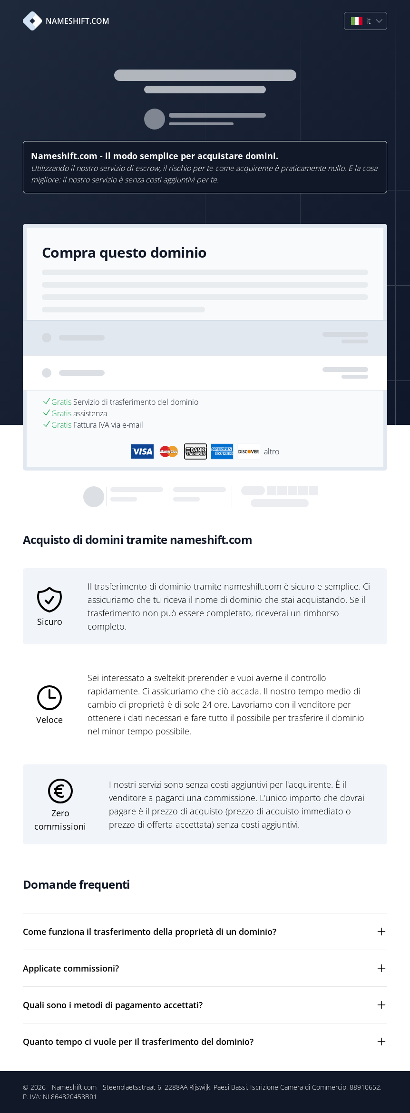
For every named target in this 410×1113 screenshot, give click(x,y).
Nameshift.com (74, 1087)
